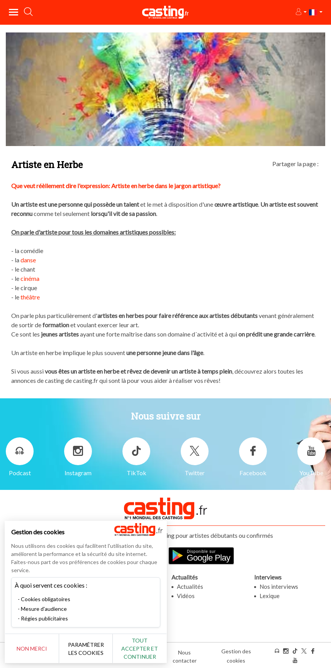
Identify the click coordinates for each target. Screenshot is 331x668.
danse (28, 259)
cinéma (29, 278)
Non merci (32, 648)
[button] (300, 12)
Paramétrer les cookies (86, 648)
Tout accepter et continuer (139, 648)
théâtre (30, 297)
